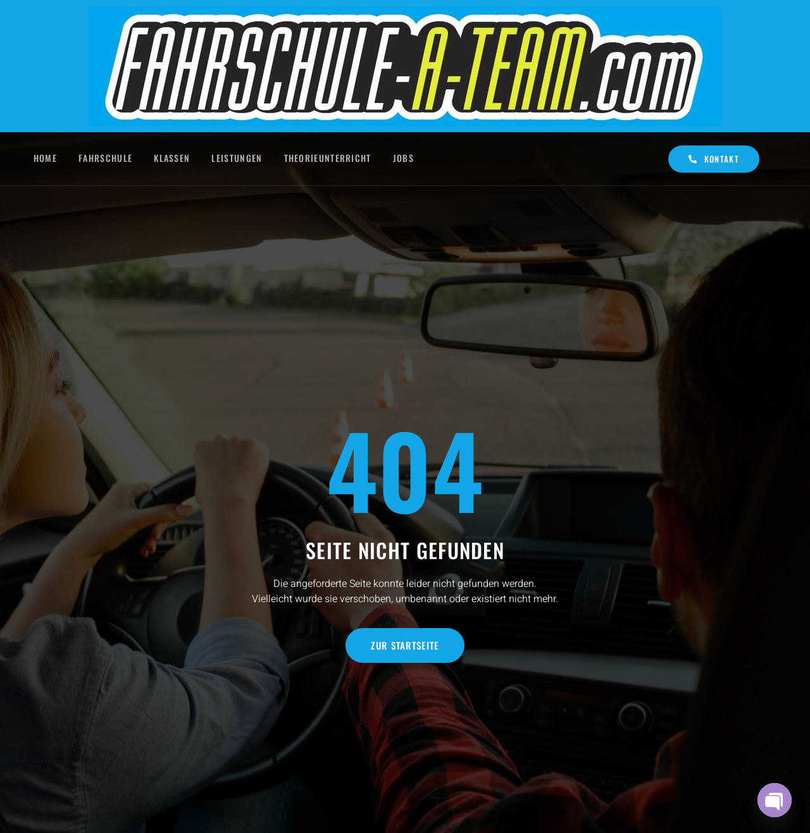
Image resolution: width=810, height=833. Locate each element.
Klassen (172, 158)
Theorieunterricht (330, 158)
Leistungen (238, 158)
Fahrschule (105, 158)
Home (43, 158)
